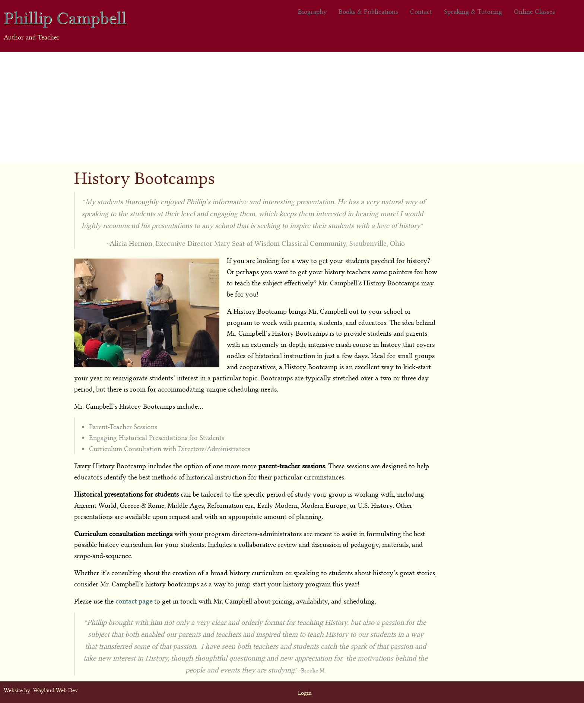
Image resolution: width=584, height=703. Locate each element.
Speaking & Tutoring (473, 11)
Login (305, 692)
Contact (421, 11)
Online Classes (534, 11)
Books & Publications (368, 11)
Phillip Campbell (65, 16)
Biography (312, 11)
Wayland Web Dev (55, 689)
